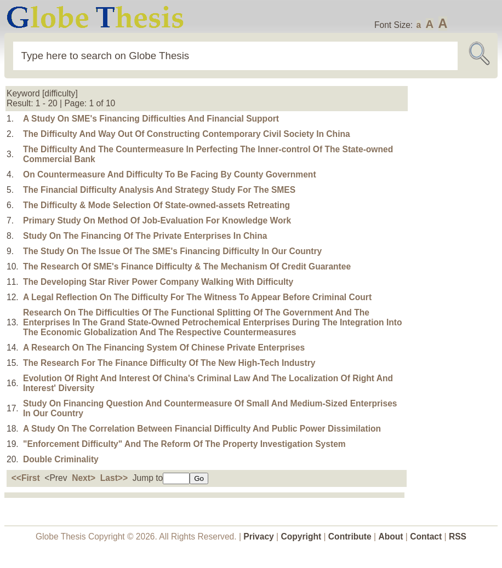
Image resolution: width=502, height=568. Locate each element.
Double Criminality (61, 459)
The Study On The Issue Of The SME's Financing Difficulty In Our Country (172, 251)
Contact (427, 536)
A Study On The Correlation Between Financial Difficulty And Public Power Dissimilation (202, 428)
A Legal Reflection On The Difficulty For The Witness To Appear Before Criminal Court (197, 297)
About (390, 536)
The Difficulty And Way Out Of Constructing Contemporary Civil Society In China (186, 134)
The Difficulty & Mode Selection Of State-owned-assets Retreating (156, 205)
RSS (457, 536)
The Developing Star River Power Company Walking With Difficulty (158, 281)
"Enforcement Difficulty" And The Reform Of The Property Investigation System (184, 444)
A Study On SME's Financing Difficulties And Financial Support (151, 118)
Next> (83, 478)
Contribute (350, 536)
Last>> (114, 478)
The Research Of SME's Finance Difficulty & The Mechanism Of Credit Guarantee (187, 266)
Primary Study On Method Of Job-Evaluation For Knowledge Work (157, 220)
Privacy (258, 536)
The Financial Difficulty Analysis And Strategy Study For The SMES (159, 189)
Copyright (301, 536)
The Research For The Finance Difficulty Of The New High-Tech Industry (169, 363)
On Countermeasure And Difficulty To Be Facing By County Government (169, 174)
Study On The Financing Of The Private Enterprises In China (145, 235)
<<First (26, 478)
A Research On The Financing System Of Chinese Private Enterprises (164, 347)
